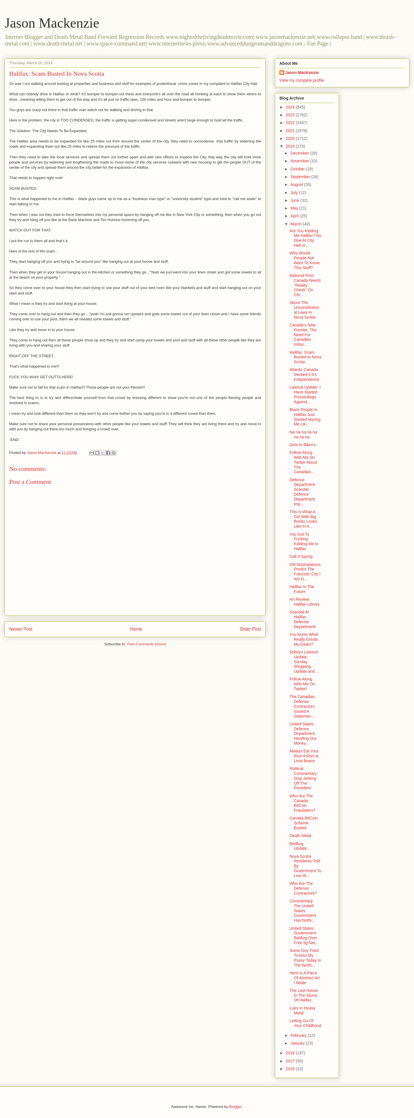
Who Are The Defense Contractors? (303, 888)
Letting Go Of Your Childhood (305, 1023)
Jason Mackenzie (52, 23)
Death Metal (300, 835)
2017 (291, 1061)
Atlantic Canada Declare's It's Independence (304, 374)
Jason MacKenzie (302, 72)
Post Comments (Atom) (146, 644)
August (297, 184)
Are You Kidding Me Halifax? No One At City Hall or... (305, 238)
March (296, 224)
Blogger (235, 1106)
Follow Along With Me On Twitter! (302, 684)
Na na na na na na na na (303, 434)
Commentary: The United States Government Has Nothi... (303, 911)
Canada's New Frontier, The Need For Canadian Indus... (303, 335)
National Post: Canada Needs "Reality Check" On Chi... (305, 285)
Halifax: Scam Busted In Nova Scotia (305, 357)
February (299, 1035)
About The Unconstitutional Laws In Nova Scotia (304, 309)
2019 (291, 146)
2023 (291, 115)
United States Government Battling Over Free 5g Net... (304, 935)
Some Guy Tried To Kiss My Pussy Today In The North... (305, 957)
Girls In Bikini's (303, 444)
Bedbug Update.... (300, 846)
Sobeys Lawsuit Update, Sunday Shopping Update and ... (304, 662)
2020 (291, 138)
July (294, 192)
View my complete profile (301, 80)
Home (136, 629)
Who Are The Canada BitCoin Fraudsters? (302, 803)
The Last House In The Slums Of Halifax (304, 995)
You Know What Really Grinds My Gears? (304, 639)
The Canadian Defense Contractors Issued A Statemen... (302, 706)
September (300, 176)
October (298, 169)
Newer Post (20, 629)
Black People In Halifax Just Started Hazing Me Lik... (305, 416)
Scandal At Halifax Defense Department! (303, 619)
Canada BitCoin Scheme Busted (304, 823)
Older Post (250, 629)
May (294, 208)
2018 (291, 1053)
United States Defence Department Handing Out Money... (303, 734)
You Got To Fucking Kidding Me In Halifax (304, 541)
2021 (291, 130)
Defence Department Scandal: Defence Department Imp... (302, 492)
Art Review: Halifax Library (304, 601)
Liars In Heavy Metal (302, 1010)
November (300, 161)
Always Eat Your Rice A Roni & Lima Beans (304, 756)
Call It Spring (301, 556)
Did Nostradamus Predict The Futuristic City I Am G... (305, 571)
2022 (291, 122)
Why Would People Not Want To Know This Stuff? (305, 260)
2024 (291, 107)
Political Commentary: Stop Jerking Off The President (304, 778)
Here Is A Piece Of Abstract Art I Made (305, 978)
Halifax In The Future (302, 589)
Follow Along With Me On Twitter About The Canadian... (303, 462)
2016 (291, 1068)
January (298, 1043)
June (295, 200)
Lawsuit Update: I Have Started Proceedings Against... (305, 394)
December (300, 153)
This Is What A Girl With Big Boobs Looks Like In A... (303, 518)
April (295, 216)
